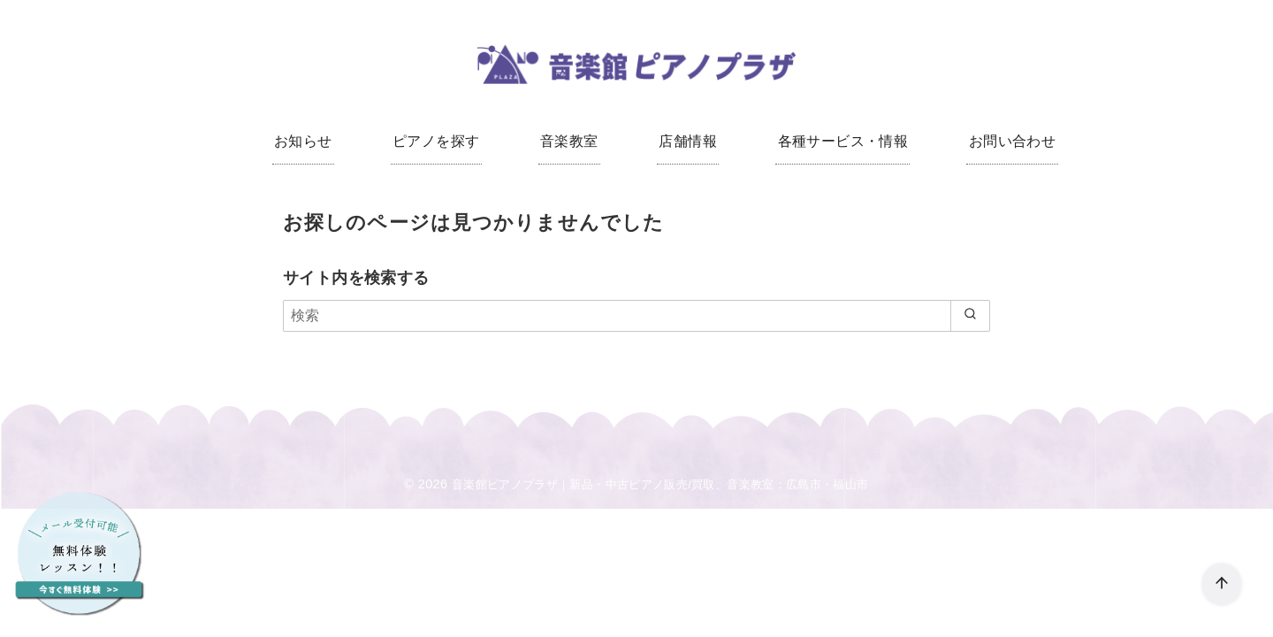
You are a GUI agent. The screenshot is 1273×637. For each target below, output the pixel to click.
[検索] (636, 318)
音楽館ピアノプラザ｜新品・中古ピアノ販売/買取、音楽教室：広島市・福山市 (660, 487)
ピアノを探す (442, 142)
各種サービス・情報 (837, 142)
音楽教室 (571, 142)
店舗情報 (686, 142)
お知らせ (313, 142)
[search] (968, 318)
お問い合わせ (1001, 142)
